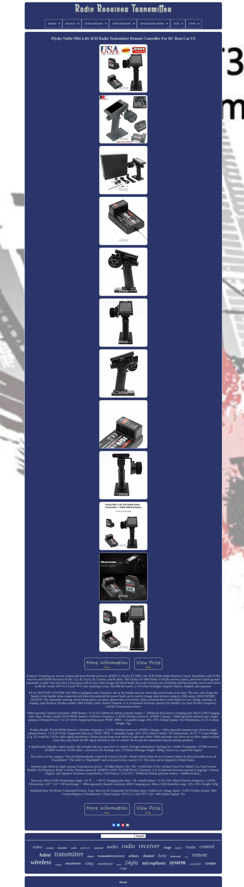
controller (195, 864)
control (206, 846)
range (123, 868)
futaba (191, 847)
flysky (162, 856)
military (133, 856)
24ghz (131, 862)
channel (148, 856)
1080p (89, 864)
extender (50, 848)
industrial (98, 848)
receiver (149, 845)
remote (199, 855)
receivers (73, 863)
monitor (62, 847)
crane (210, 863)
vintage (58, 864)
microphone (154, 863)
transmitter (69, 854)
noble (74, 847)
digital (178, 847)
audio (112, 846)
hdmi (45, 855)
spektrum (85, 847)
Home (123, 882)
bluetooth (175, 856)
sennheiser (105, 864)
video (37, 847)
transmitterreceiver (111, 856)
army (186, 857)
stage (167, 847)
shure (90, 856)
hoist (119, 864)
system (177, 862)
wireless (41, 862)
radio (128, 845)
